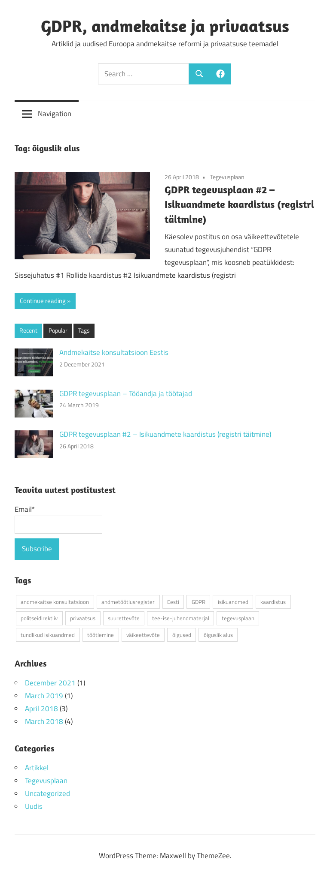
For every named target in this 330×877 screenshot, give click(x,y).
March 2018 (44, 721)
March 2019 (44, 695)
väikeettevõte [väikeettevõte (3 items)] (143, 635)
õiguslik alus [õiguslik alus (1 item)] (218, 635)
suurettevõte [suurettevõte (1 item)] (124, 618)
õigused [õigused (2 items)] (181, 635)
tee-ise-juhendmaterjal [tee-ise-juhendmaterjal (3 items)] (180, 618)
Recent (28, 330)
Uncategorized (47, 793)
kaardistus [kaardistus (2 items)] (273, 602)
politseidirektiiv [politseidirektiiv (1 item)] (39, 618)
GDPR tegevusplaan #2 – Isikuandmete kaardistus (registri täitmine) (239, 204)
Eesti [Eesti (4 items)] (173, 602)
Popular (58, 330)
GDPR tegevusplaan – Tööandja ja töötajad (125, 393)
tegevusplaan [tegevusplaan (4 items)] (238, 618)
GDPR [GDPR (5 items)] (198, 602)
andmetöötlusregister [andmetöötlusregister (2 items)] (128, 602)
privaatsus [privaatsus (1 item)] (82, 618)
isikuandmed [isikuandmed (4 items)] (233, 602)
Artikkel (37, 767)
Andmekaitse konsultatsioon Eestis (113, 352)
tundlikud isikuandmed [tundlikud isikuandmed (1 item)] (48, 635)
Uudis (34, 806)
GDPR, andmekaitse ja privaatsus (165, 25)
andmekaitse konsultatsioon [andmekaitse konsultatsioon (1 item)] (55, 602)
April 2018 (41, 708)
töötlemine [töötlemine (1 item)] (100, 635)
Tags (84, 330)
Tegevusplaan (227, 176)
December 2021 (50, 682)
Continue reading (43, 301)
